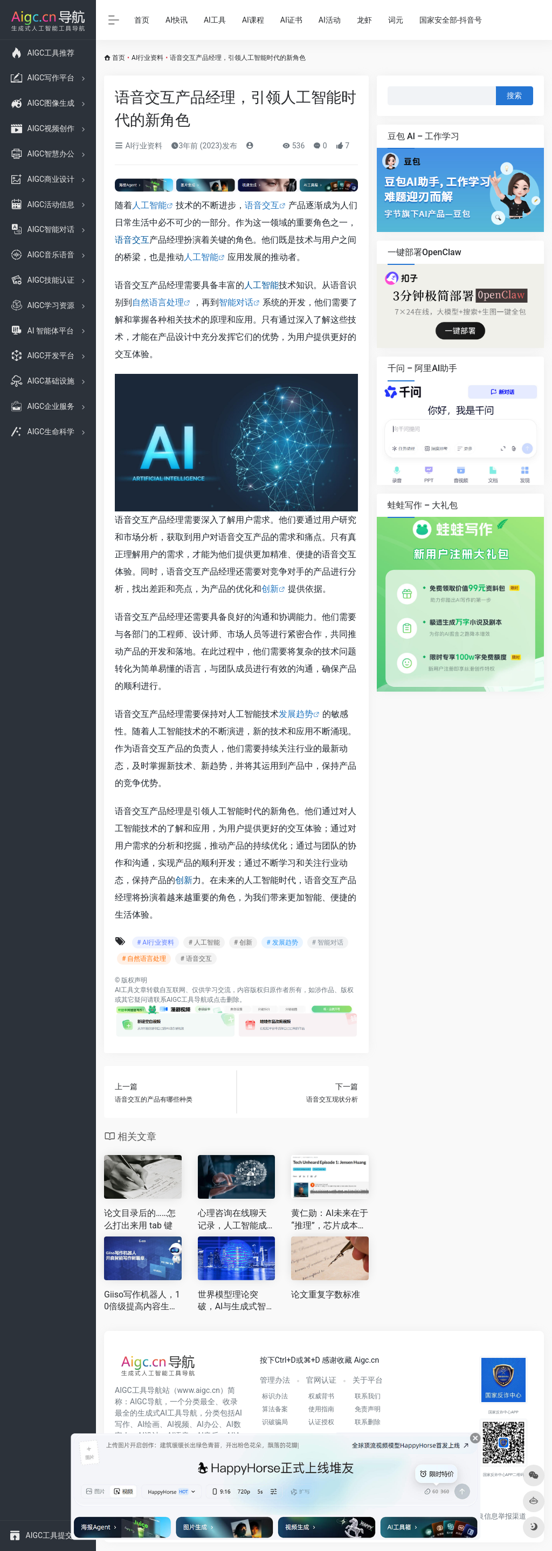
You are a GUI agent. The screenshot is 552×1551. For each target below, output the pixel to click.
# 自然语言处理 (144, 958)
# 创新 (243, 942)
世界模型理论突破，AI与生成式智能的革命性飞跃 (236, 1301)
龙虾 (364, 20)
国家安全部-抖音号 (450, 20)
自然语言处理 (158, 302)
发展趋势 (296, 714)
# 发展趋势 (282, 942)
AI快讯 (176, 20)
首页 (141, 20)
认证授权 (321, 1422)
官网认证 (321, 1380)
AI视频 (178, 1424)
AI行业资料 (147, 58)
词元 (395, 20)
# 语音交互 (195, 958)
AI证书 (291, 20)
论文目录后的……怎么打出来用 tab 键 (140, 1219)
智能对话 (236, 302)
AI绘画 (148, 1424)
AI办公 (208, 1424)
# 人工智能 (203, 942)
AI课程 (253, 20)
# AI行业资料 (155, 942)
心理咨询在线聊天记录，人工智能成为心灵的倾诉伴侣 (232, 1220)
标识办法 (275, 1396)
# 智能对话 (327, 942)
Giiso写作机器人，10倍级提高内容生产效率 (142, 1301)
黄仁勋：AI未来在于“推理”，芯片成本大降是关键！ (329, 1220)
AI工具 (215, 20)
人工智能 (149, 205)
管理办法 (275, 1380)
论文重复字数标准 (325, 1294)
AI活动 (330, 20)
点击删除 (226, 999)
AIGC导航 (146, 1401)
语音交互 (262, 205)
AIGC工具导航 (187, 999)
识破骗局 (275, 1422)
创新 (270, 589)
